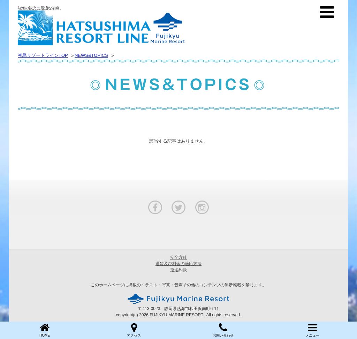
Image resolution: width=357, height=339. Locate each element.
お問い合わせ (223, 329)
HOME (44, 329)
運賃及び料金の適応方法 (178, 263)
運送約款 (178, 270)
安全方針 (178, 257)
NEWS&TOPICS (91, 55)
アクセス (133, 329)
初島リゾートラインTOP (43, 55)
